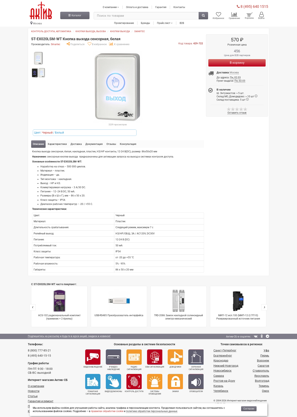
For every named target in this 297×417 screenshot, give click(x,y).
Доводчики (175, 358)
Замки (175, 383)
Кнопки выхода (120, 31)
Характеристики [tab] (57, 143)
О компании (36, 386)
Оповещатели (196, 383)
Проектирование (124, 22)
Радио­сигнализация (134, 359)
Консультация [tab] (128, 143)
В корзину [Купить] (237, 62)
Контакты (179, 6)
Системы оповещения (154, 384)
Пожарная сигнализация (92, 384)
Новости (33, 390)
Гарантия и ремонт (40, 401)
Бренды (145, 22)
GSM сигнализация (154, 358)
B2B (182, 22)
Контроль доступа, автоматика (51, 31)
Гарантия (160, 6)
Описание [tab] (38, 143)
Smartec (139, 31)
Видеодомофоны (113, 383)
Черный (47, 132)
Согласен (248, 408)
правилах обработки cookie (107, 411)
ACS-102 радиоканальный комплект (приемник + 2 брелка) (59, 304)
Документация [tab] (94, 143)
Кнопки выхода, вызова (90, 31)
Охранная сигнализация (196, 359)
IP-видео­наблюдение (113, 359)
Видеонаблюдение (93, 358)
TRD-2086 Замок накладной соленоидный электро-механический (178, 304)
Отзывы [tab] (111, 143)
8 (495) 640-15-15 (39, 355)
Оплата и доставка (137, 6)
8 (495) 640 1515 (252, 6)
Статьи (33, 396)
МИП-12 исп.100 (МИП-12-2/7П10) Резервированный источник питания (238, 304)
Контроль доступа (134, 383)
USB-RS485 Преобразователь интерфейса (118, 303)
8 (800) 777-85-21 (39, 350)
